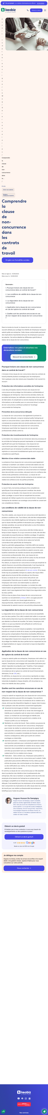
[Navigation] (45, 10)
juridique (23, 598)
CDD (14, 673)
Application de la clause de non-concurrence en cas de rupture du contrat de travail (23, 308)
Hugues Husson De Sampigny (26, 798)
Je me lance (40, 3)
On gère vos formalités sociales (18, 260)
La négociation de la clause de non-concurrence (20, 302)
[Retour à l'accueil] (8, 10)
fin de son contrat (31, 570)
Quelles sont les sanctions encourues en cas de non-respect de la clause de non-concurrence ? (24, 316)
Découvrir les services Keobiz (23, 357)
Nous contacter (23, 868)
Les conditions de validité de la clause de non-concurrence (24, 295)
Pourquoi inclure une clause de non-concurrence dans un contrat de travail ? (21, 289)
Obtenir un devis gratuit (24, 837)
